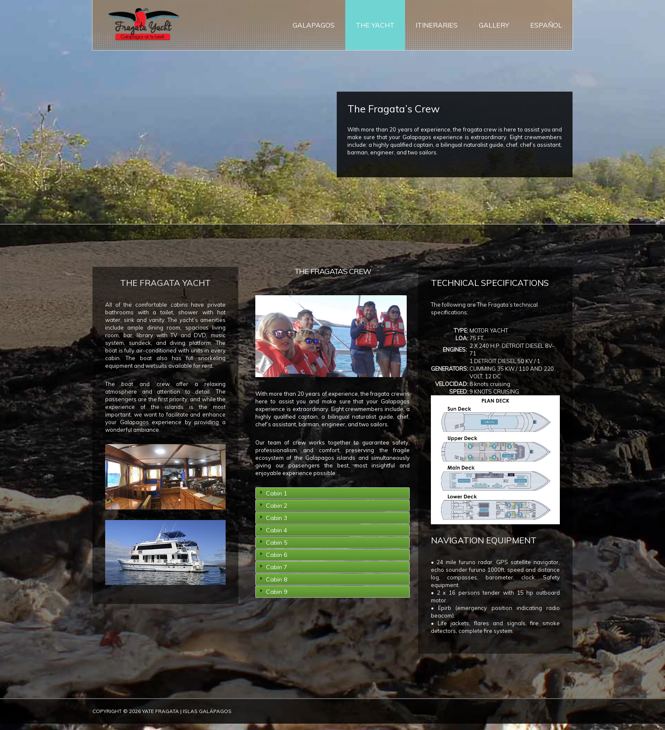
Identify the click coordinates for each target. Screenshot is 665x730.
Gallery (494, 25)
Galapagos (314, 25)
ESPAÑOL (546, 25)
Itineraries (437, 25)
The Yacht (375, 25)
